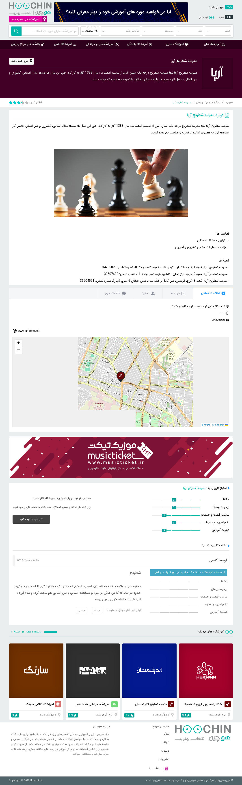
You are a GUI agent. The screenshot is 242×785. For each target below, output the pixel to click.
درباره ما (165, 751)
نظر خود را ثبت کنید (31, 519)
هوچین (229, 103)
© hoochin (218, 425)
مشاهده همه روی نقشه (26, 631)
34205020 (218, 320)
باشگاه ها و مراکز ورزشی (27, 44)
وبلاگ (166, 734)
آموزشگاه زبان (214, 44)
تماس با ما (164, 759)
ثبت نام (204, 17)
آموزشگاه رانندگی (139, 44)
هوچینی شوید (221, 7)
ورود (226, 17)
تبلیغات (165, 742)
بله (97, 610)
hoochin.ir (156, 769)
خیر (81, 610)
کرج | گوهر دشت (22, 61)
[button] (121, 376)
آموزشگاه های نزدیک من (29, 19)
